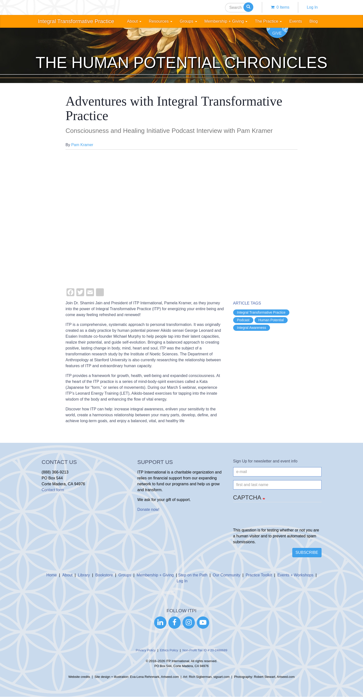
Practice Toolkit (259, 575)
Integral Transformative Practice (76, 21)
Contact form (53, 490)
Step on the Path (192, 575)
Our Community (226, 575)
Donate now (147, 509)
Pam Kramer (82, 145)
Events (295, 21)
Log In (312, 7)
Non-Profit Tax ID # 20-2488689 (204, 650)
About (67, 575)
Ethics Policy (169, 650)
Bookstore (104, 575)
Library (84, 575)
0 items (280, 7)
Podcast (243, 320)
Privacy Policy (146, 650)
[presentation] (270, 517)
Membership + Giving (155, 575)
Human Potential (271, 320)
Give (277, 33)
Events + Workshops (295, 575)
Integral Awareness (251, 328)
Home (51, 575)
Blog (313, 21)
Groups (124, 575)
